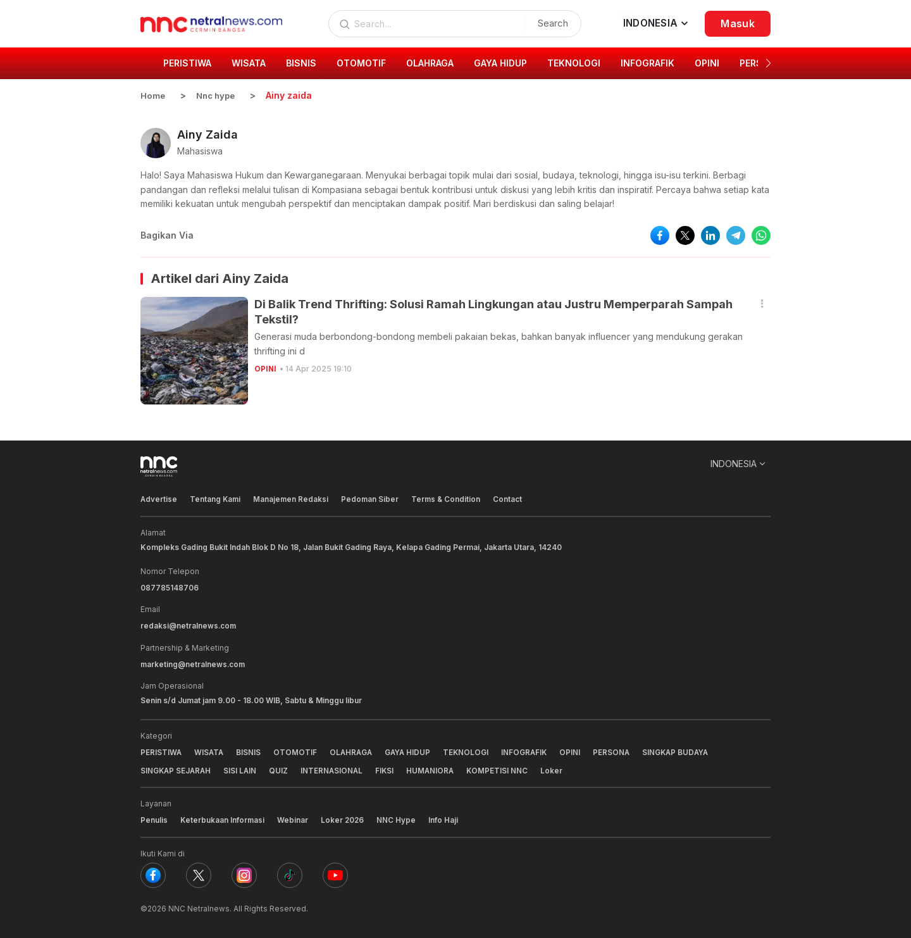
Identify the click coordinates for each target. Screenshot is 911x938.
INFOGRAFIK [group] (647, 63)
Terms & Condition (449, 499)
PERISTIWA (161, 751)
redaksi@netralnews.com (189, 625)
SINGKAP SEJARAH (176, 768)
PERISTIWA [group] (187, 63)
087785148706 (169, 587)
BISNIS (250, 751)
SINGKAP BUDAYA (684, 751)
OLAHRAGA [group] (430, 63)
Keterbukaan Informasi (223, 818)
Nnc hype (218, 95)
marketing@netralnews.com (193, 663)
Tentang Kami (216, 499)
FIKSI (389, 768)
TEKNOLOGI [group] (573, 63)
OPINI (265, 368)
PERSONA (619, 751)
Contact (511, 499)
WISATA (210, 751)
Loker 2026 (344, 818)
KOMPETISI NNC (504, 768)
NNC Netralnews (199, 906)
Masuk (738, 23)
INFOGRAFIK (530, 751)
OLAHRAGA (354, 751)
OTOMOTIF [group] (361, 63)
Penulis (154, 818)
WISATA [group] (249, 63)
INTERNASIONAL (335, 768)
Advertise (159, 499)
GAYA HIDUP (412, 751)
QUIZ (281, 768)
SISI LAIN (242, 768)
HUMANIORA (435, 768)
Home (153, 95)
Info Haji (446, 818)
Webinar (293, 818)
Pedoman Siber (373, 499)
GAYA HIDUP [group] (500, 63)
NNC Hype (398, 818)
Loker (558, 768)
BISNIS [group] (301, 63)
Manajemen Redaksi (293, 499)
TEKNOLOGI (472, 751)
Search (550, 23)
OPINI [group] (707, 63)
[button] (768, 63)
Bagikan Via (167, 234)
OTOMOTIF (297, 751)
